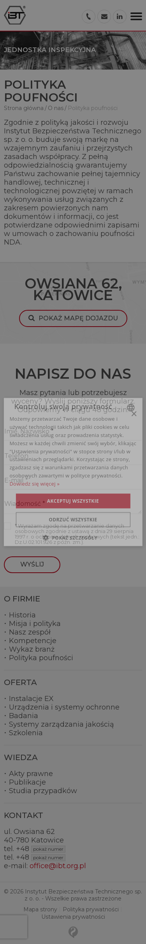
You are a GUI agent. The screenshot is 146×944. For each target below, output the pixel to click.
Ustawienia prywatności (73, 916)
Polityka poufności (41, 658)
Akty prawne (31, 773)
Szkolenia (26, 733)
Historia (22, 615)
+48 (40, 848)
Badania (23, 715)
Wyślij (32, 564)
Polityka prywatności (91, 909)
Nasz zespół (30, 632)
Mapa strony (40, 909)
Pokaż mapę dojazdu (78, 318)
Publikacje (27, 782)
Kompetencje (32, 640)
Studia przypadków (43, 791)
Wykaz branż (32, 649)
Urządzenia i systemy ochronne (64, 707)
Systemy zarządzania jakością (61, 724)
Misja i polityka (35, 623)
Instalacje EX (31, 698)
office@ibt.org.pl (58, 866)
